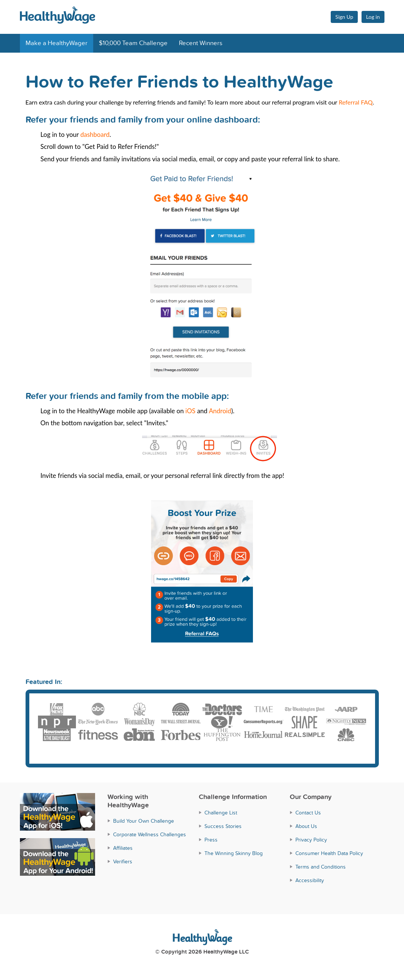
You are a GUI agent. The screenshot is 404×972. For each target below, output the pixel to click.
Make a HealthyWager (57, 43)
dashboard (95, 134)
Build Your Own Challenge (143, 821)
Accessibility (309, 880)
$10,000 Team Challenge (133, 43)
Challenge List (220, 813)
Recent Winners (200, 43)
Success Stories (223, 826)
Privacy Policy (311, 840)
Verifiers (122, 861)
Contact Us (308, 813)
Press (211, 840)
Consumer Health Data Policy (329, 853)
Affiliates (123, 848)
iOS (190, 411)
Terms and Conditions (320, 867)
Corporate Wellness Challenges (149, 834)
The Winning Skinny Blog (233, 853)
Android (220, 411)
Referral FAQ (355, 102)
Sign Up (344, 17)
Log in (373, 17)
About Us (306, 826)
